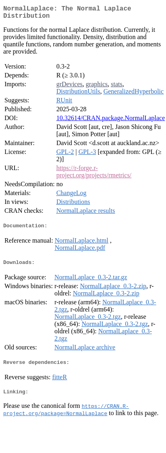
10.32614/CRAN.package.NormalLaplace (110, 121)
